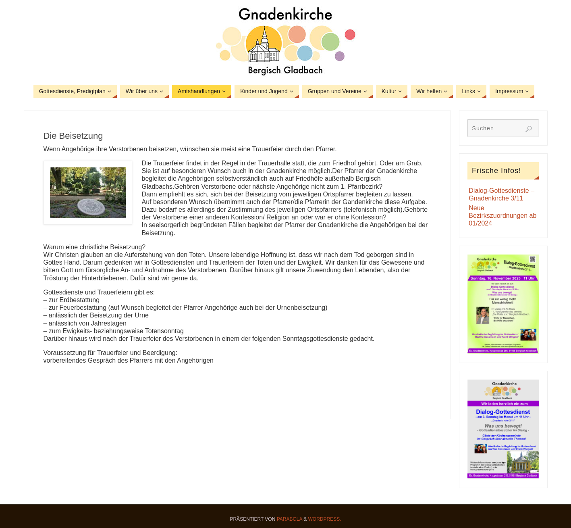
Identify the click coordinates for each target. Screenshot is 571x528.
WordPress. (324, 519)
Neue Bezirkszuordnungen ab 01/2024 (502, 216)
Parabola (289, 519)
